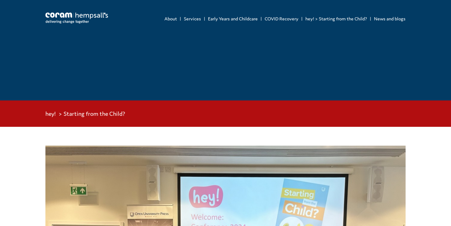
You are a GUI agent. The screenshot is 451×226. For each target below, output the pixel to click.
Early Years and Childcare (233, 19)
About (170, 19)
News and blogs (390, 19)
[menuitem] (171, 18)
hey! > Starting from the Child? (336, 19)
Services (192, 19)
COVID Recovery (281, 19)
